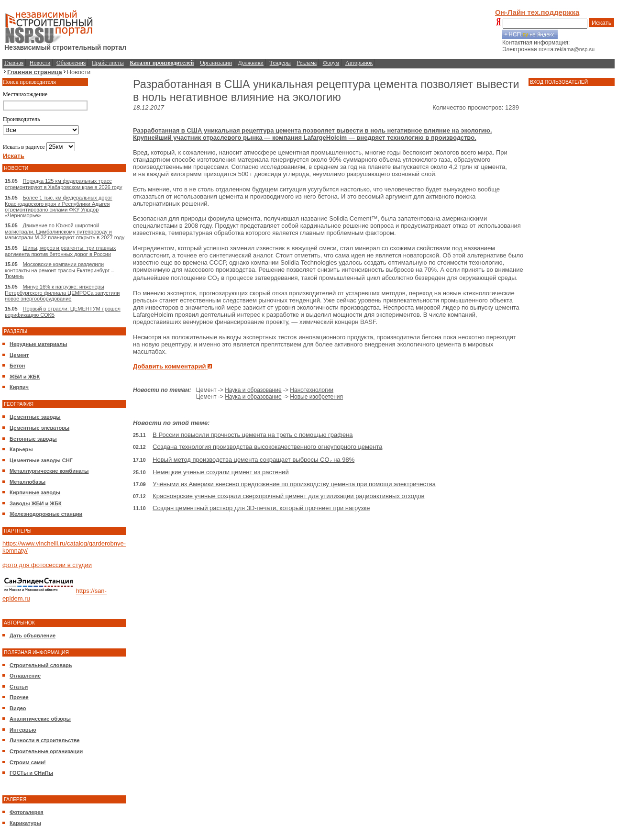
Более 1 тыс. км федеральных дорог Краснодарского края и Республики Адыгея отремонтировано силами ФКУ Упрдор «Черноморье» (58, 206)
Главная (13, 62)
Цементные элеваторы (39, 428)
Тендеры (280, 62)
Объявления (71, 62)
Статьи (19, 687)
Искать (602, 22)
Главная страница (34, 72)
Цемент (19, 355)
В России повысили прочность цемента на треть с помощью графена (253, 434)
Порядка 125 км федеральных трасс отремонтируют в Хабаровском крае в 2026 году (63, 184)
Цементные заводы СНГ (41, 460)
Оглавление (25, 676)
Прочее (19, 697)
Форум (331, 62)
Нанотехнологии (311, 390)
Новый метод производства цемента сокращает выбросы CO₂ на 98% (253, 459)
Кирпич (19, 387)
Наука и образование (253, 390)
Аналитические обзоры (40, 719)
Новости (40, 62)
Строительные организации (46, 751)
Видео (18, 708)
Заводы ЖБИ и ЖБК (36, 503)
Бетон (17, 365)
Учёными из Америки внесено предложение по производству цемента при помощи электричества (294, 484)
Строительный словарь (41, 665)
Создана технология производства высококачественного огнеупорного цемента (267, 446)
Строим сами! (28, 762)
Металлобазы (27, 482)
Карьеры (21, 449)
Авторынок (359, 62)
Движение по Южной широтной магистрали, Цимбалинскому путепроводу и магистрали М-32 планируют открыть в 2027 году (64, 231)
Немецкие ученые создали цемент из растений (221, 472)
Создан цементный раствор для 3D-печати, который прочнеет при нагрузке (261, 508)
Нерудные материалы (38, 344)
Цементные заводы (35, 417)
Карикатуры (25, 823)
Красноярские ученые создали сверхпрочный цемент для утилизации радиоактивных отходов (288, 496)
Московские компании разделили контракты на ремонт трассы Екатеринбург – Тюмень (59, 270)
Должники (251, 62)
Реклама (307, 62)
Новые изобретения (316, 396)
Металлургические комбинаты (49, 471)
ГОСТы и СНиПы (31, 773)
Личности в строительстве (44, 740)
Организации (216, 62)
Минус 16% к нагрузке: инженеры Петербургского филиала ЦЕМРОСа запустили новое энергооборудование (62, 292)
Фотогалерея (27, 812)
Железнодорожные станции (46, 514)
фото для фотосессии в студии (47, 564)
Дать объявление (32, 635)
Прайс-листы (108, 62)
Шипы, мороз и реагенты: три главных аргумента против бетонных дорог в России (60, 251)
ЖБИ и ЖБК (25, 376)
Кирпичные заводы (35, 492)
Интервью (23, 730)
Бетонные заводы (33, 439)
